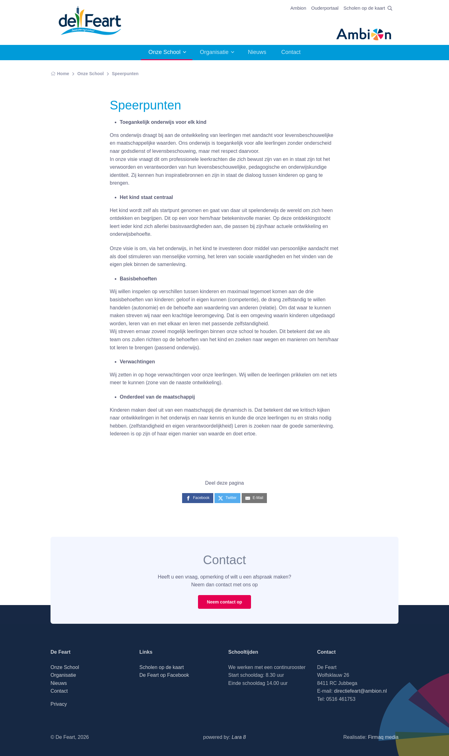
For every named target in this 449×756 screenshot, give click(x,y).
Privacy (59, 704)
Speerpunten (125, 73)
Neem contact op (224, 601)
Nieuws (257, 52)
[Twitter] (227, 498)
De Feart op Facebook (164, 675)
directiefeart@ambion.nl (360, 691)
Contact (291, 52)
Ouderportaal (325, 8)
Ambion (298, 8)
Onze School (164, 52)
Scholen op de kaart (364, 8)
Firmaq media (383, 737)
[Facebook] (197, 498)
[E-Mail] (254, 498)
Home (60, 73)
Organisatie (214, 52)
